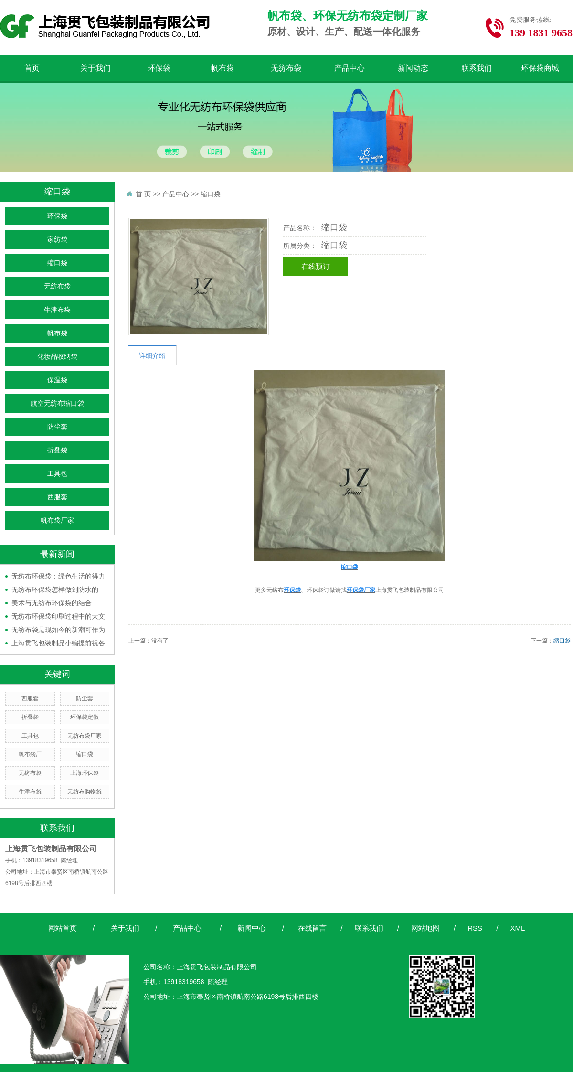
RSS (474, 928)
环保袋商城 (540, 68)
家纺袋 (57, 239)
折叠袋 (57, 450)
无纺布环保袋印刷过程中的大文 (58, 616)
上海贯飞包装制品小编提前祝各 (58, 643)
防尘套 (57, 426)
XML (517, 928)
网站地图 (425, 928)
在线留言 (312, 928)
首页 (32, 68)
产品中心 (349, 68)
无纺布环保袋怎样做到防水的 (54, 589)
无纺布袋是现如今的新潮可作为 (58, 629)
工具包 (57, 473)
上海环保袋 (84, 773)
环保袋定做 (84, 717)
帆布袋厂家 (57, 520)
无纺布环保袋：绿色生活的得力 (58, 576)
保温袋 (57, 380)
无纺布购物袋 (84, 791)
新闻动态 (413, 68)
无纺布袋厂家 (84, 735)
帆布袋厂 (30, 754)
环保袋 (159, 68)
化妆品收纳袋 (57, 356)
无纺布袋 (286, 68)
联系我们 (476, 68)
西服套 (57, 497)
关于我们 (95, 68)
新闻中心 (251, 928)
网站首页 (62, 928)
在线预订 (315, 266)
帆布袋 (222, 68)
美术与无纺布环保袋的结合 (51, 603)
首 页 (143, 194)
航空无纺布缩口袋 (57, 403)
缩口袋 (57, 263)
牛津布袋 (57, 309)
